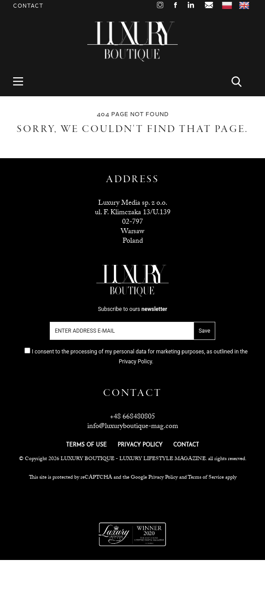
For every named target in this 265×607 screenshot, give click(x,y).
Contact (28, 6)
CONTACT (186, 445)
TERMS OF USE (86, 445)
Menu (23, 81)
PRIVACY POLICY (140, 445)
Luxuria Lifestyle (133, 500)
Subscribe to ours (132, 309)
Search (242, 81)
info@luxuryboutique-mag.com (132, 427)
